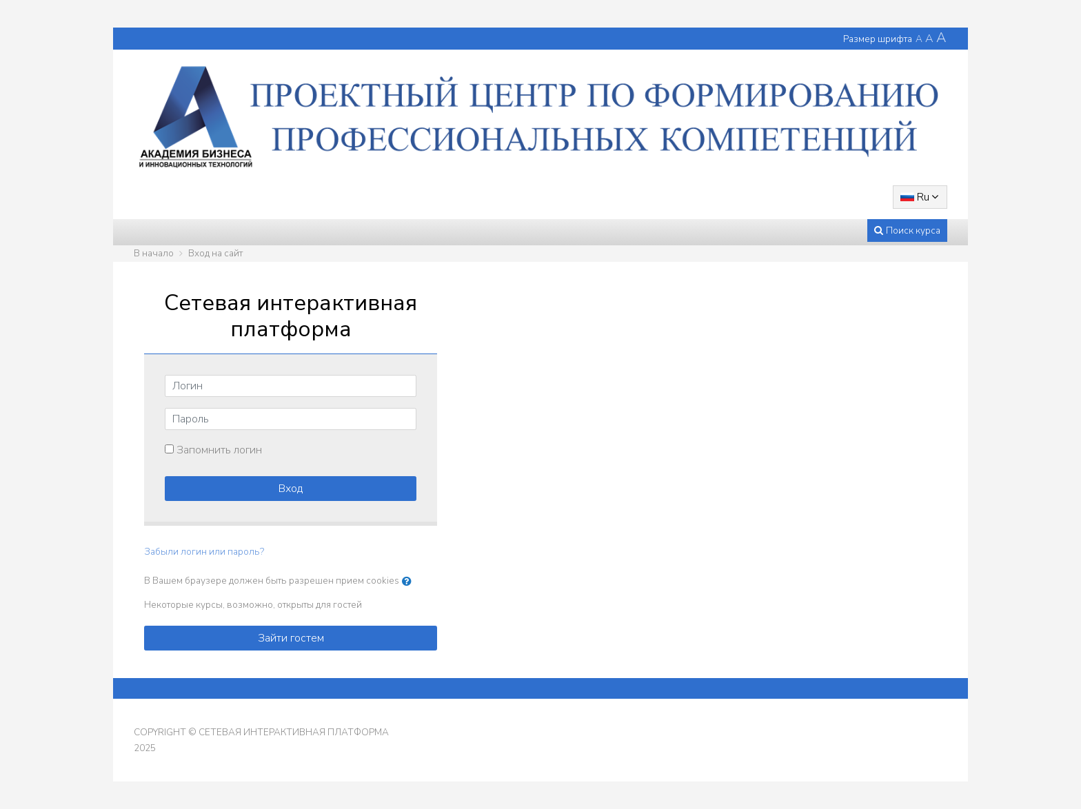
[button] (409, 582)
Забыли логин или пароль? (204, 551)
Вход (291, 488)
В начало (154, 253)
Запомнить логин (219, 450)
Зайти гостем (291, 638)
